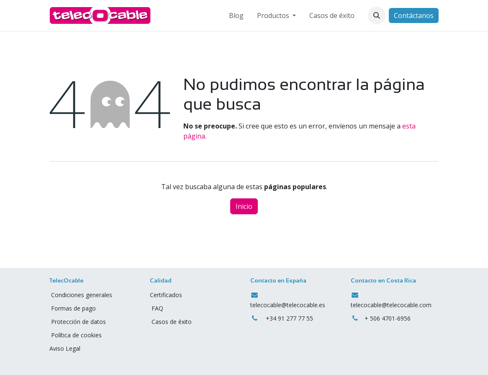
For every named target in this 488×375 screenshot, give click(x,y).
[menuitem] (236, 15)
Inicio (244, 206)
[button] (376, 15)
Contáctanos (414, 15)
